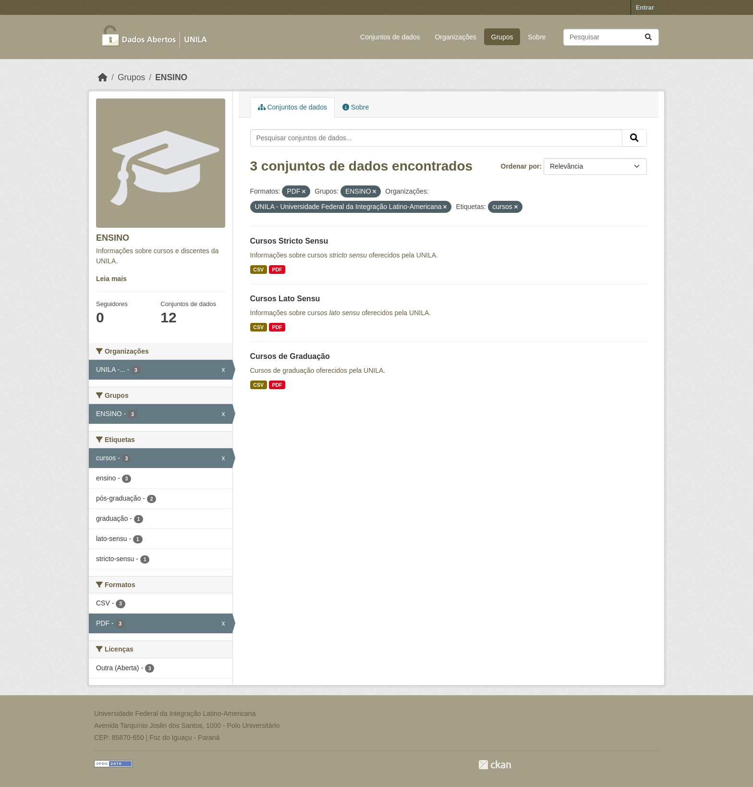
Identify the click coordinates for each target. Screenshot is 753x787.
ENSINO (171, 77)
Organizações (455, 37)
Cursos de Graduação (290, 356)
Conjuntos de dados (390, 37)
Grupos (502, 37)
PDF (277, 269)
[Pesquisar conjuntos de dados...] (611, 37)
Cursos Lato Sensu (285, 299)
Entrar (645, 7)
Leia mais (111, 279)
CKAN (494, 765)
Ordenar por (520, 166)
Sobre (537, 37)
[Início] (103, 77)
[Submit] (648, 37)
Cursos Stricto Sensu (289, 241)
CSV (258, 269)
